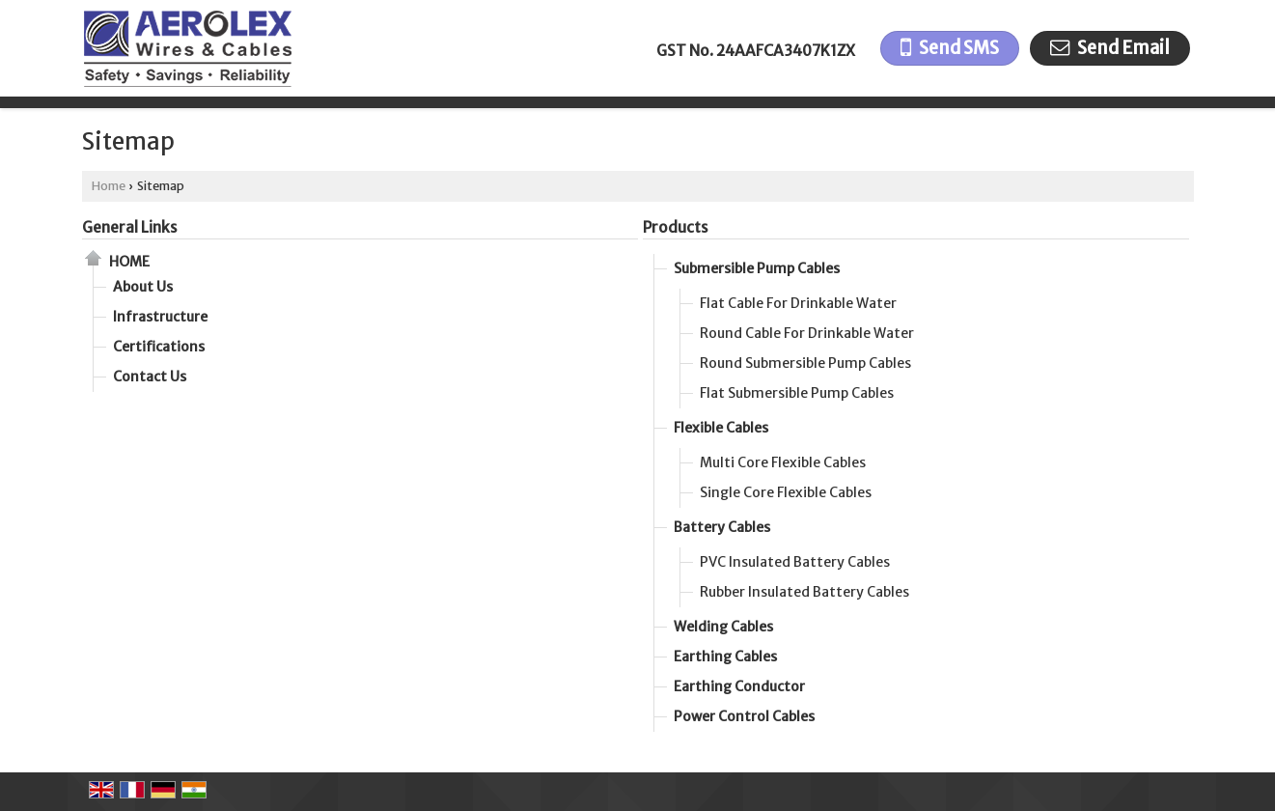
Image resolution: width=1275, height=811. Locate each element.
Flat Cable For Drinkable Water (798, 303)
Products (675, 227)
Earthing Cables (725, 656)
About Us (143, 286)
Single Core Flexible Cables (786, 492)
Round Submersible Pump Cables (805, 363)
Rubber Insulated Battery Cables (804, 592)
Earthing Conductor (739, 686)
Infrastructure (160, 316)
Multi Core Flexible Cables (783, 462)
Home (108, 186)
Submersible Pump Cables (757, 268)
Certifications (159, 346)
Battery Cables (722, 527)
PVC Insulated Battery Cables (795, 562)
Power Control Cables (744, 716)
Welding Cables (723, 626)
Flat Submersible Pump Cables (797, 393)
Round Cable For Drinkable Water (807, 333)
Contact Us (149, 376)
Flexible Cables (721, 427)
